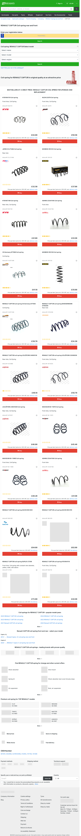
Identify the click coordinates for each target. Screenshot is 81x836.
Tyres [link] (42, 796)
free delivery (34, 550)
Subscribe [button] (48, 778)
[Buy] (20, 141)
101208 (34, 754)
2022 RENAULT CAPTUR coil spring (51, 619)
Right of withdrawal (27, 807)
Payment (23, 824)
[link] (72, 3)
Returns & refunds (26, 827)
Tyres (23, 15)
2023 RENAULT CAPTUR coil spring (12, 619)
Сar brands (5, 15)
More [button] (36, 784)
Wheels (30, 15)
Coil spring (41, 19)
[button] (71, 9)
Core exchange (25, 810)
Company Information (7, 796)
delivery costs (33, 138)
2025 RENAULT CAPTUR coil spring (12, 616)
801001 (3, 754)
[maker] (40, 50)
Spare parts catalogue (18, 19)
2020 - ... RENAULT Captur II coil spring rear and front (18, 643)
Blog (2, 800)
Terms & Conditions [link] (27, 803)
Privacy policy (25, 800)
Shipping (23, 817)
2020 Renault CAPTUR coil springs (51, 623)
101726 (29, 754)
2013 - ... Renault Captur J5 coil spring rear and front (17, 637)
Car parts (15, 15)
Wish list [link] (23, 820)
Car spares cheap (5, 19)
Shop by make (45, 807)
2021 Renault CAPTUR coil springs (11, 623)
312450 (23, 754)
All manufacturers (46, 800)
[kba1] (41, 36)
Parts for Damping (31, 19)
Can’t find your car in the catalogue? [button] (12, 68)
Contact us (24, 814)
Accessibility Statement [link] (28, 831)
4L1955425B (16, 754)
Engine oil (39, 15)
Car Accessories (59, 15)
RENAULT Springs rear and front (54, 19)
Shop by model (45, 803)
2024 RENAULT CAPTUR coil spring (51, 616)
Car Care (48, 15)
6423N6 (9, 754)
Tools (70, 15)
